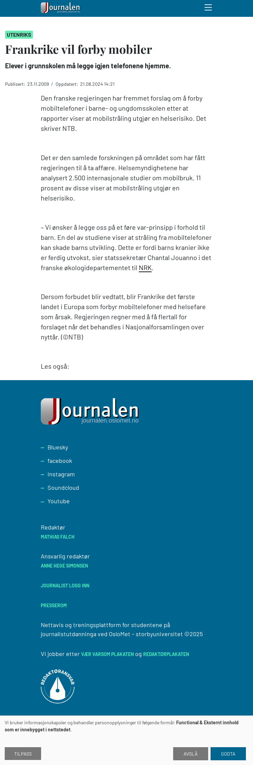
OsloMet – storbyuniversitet (146, 634)
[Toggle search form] (208, 8)
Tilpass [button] (23, 754)
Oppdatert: (67, 84)
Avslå (191, 754)
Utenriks (19, 34)
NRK (145, 267)
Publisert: (15, 84)
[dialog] (126, 740)
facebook (60, 460)
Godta (228, 754)
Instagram (61, 474)
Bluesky (58, 447)
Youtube (59, 501)
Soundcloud (63, 487)
